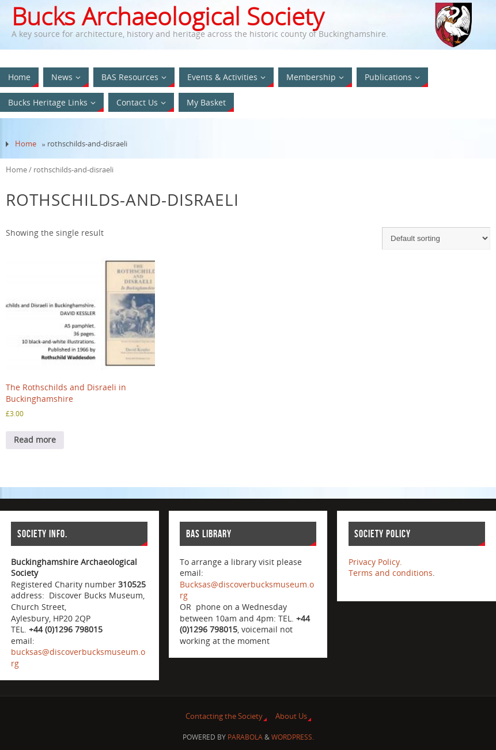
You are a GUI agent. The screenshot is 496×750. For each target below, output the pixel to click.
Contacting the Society (224, 716)
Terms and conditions (391, 572)
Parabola (245, 737)
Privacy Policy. (375, 561)
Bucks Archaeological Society (168, 16)
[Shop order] (436, 238)
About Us (291, 716)
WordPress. (292, 737)
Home (25, 144)
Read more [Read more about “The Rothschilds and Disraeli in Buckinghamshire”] (35, 439)
